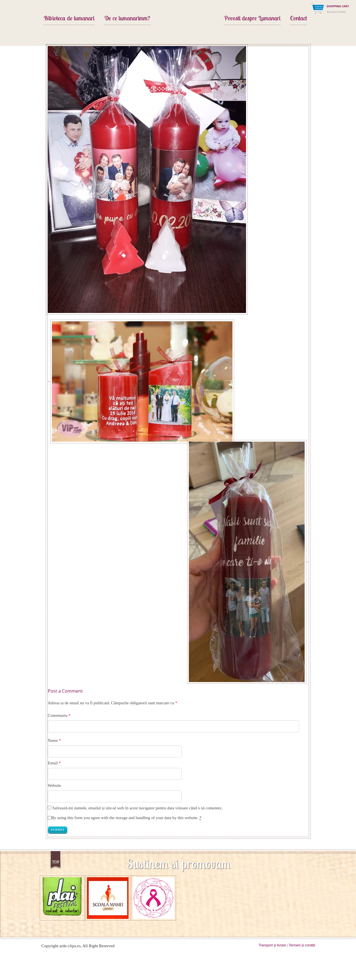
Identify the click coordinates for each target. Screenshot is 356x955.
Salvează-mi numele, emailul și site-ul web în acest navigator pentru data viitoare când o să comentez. (137, 808)
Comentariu (59, 715)
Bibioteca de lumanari (69, 18)
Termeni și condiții (302, 945)
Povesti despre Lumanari (252, 18)
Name (53, 740)
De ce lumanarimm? (127, 18)
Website (54, 785)
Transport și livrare (272, 945)
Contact (298, 18)
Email (53, 763)
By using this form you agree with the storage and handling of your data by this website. (126, 817)
